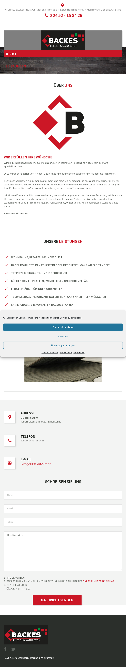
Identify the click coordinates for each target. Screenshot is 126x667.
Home (6, 658)
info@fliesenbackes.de (36, 464)
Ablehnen (63, 336)
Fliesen (13, 658)
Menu (13, 53)
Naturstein (23, 658)
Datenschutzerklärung (98, 581)
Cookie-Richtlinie (50, 352)
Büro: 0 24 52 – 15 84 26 (32, 440)
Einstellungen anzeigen (63, 345)
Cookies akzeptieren (63, 327)
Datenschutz (66, 352)
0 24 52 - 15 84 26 (65, 15)
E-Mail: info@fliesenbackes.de (101, 9)
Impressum (79, 352)
